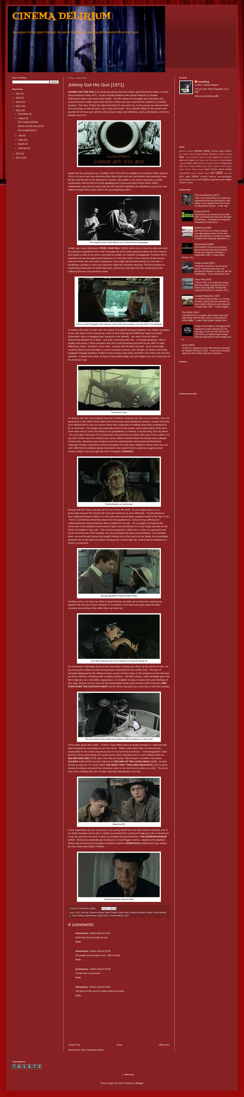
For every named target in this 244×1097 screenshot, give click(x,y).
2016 (18, 98)
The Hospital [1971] (27, 130)
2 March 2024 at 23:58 (99, 969)
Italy (181, 157)
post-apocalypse (224, 177)
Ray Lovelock (213, 166)
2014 (18, 106)
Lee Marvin (227, 160)
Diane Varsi (123, 912)
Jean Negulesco (225, 157)
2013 (18, 110)
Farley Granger (195, 154)
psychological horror (188, 180)
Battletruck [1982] (203, 227)
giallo (187, 177)
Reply (78, 941)
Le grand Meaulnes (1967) (207, 296)
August (21, 118)
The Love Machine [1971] (207, 195)
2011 (18, 157)
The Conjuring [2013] (28, 122)
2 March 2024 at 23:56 (99, 951)
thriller (229, 179)
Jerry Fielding (78, 916)
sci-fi (199, 179)
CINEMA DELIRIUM (61, 17)
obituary (212, 177)
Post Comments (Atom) (92, 1050)
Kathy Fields (102, 916)
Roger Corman (185, 169)
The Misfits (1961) (190, 312)
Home (119, 1045)
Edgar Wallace (225, 151)
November (23, 114)
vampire (182, 183)
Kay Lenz (217, 160)
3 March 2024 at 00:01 (99, 987)
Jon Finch (209, 160)
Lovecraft (182, 163)
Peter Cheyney (190, 166)
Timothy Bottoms (116, 916)
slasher (205, 179)
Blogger (139, 1083)
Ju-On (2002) (188, 345)
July (20, 135)
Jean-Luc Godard (186, 160)
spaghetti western (217, 180)
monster (203, 177)
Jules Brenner (90, 916)
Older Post (164, 1045)
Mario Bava (192, 163)
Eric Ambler (183, 154)
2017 (18, 93)
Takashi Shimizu (197, 173)
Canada (214, 151)
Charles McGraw (96, 912)
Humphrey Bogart (225, 154)
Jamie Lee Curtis (205, 157)
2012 (18, 153)
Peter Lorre (202, 166)
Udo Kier (228, 173)
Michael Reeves (213, 163)
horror (195, 176)
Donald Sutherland (138, 912)
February (22, 148)
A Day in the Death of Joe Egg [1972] (212, 326)
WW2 (181, 177)
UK (212, 173)
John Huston (200, 160)
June (20, 140)
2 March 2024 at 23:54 (99, 933)
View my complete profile (207, 96)
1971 (78, 912)
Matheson (202, 163)
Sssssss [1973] (202, 211)
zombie (190, 183)
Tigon (207, 173)
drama (149, 912)
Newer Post (74, 1045)
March (21, 144)
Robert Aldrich (226, 166)
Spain (207, 169)
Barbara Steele (202, 151)
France (205, 154)
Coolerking (203, 82)
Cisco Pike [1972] (203, 279)
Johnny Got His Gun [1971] (31, 126)
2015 (18, 102)
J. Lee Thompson (191, 157)
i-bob (120, 1083)
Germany (213, 154)
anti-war (84, 912)
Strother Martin (217, 169)
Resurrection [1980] (204, 244)
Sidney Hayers (198, 169)
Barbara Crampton (186, 151)
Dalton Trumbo (111, 912)
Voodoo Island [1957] (205, 263)
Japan (215, 157)
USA (127, 916)
